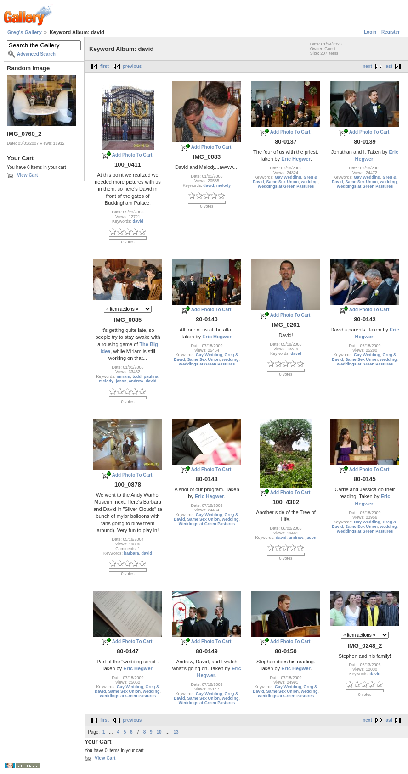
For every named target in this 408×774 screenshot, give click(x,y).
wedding (309, 181)
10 (158, 732)
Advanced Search (36, 53)
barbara (131, 553)
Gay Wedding (288, 177)
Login (370, 31)
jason (121, 381)
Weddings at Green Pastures (286, 186)
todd (137, 376)
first (104, 66)
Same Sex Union (282, 181)
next (367, 66)
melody (223, 185)
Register (390, 31)
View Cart (27, 175)
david (138, 221)
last (388, 66)
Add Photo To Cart (132, 154)
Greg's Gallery (24, 32)
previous (132, 66)
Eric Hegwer (296, 159)
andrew (136, 381)
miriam (123, 376)
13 (175, 732)
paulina (151, 376)
